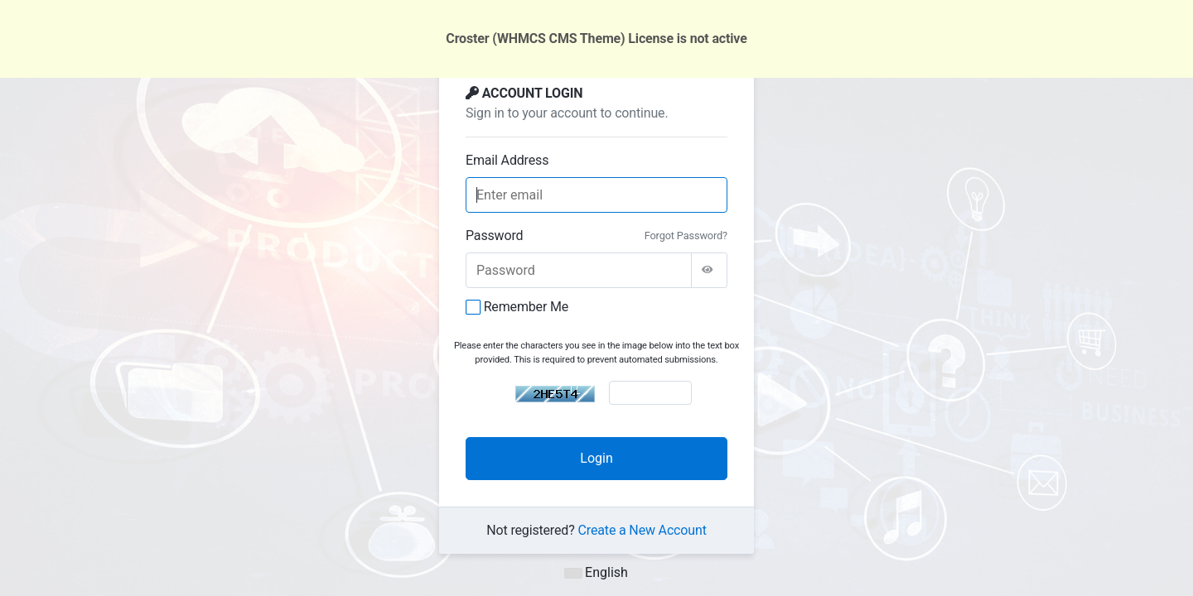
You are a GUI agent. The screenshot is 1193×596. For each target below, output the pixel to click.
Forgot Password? (686, 235)
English (596, 572)
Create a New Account (642, 530)
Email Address (507, 160)
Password (494, 235)
